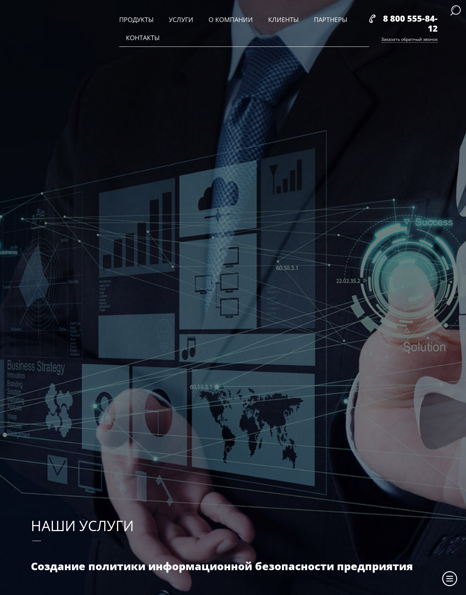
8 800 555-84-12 (410, 23)
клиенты (283, 19)
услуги (181, 19)
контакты (143, 37)
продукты (136, 19)
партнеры (330, 19)
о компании (231, 19)
